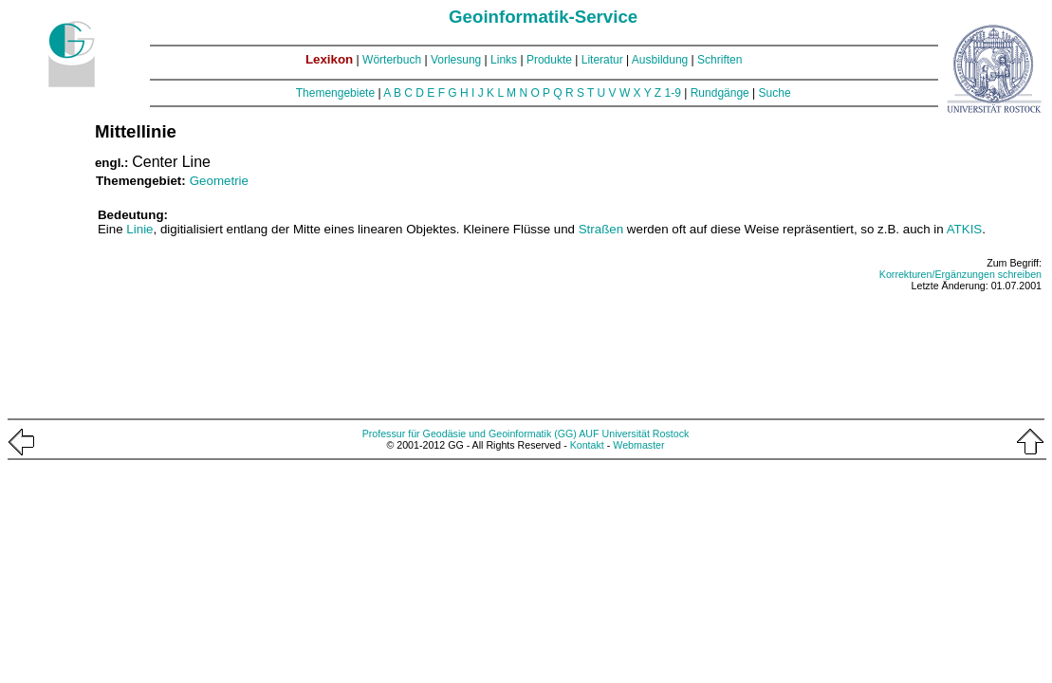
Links (503, 59)
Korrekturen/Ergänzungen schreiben (960, 274)
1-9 (673, 93)
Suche (775, 93)
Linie (139, 229)
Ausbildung (660, 59)
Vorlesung (456, 59)
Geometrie (219, 181)
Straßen (601, 229)
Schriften (719, 59)
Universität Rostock (646, 433)
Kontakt (587, 445)
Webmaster (638, 445)
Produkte (549, 59)
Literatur (602, 59)
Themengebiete (335, 93)
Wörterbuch (391, 59)
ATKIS (965, 229)
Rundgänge (720, 93)
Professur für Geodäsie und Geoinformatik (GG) (469, 433)
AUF (589, 433)
